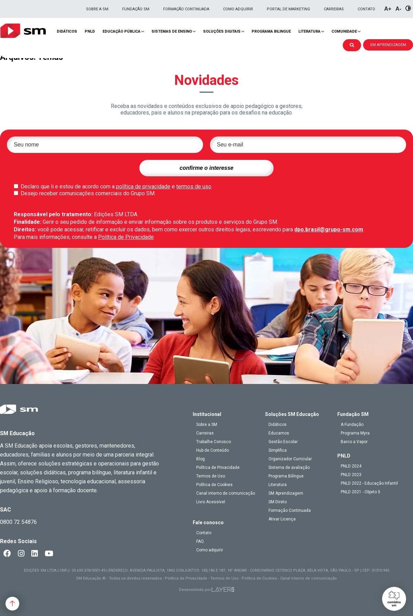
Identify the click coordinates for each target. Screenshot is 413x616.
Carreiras (334, 9)
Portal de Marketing (288, 9)
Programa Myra (355, 433)
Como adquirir (238, 9)
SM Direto (277, 501)
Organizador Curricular (290, 458)
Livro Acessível (210, 501)
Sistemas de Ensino (171, 31)
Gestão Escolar (283, 441)
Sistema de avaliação (289, 467)
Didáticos (67, 31)
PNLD (90, 31)
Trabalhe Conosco (213, 441)
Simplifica (277, 450)
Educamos (278, 433)
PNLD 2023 (351, 474)
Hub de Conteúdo (212, 450)
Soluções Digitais (222, 31)
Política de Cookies (214, 484)
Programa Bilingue (271, 31)
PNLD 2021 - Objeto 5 (360, 492)
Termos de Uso (210, 476)
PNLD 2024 (351, 466)
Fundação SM (135, 9)
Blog (200, 458)
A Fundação (352, 424)
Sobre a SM (97, 9)
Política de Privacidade (126, 237)
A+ (387, 9)
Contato (366, 9)
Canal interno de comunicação (225, 493)
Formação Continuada (186, 9)
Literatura (309, 31)
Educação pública (121, 31)
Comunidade (344, 31)
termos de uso (193, 186)
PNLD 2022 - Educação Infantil (369, 483)
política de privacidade (143, 186)
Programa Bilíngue (286, 476)
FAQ (200, 541)
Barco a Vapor (354, 441)
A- (398, 9)
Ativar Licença (282, 519)
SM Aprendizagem (285, 493)
